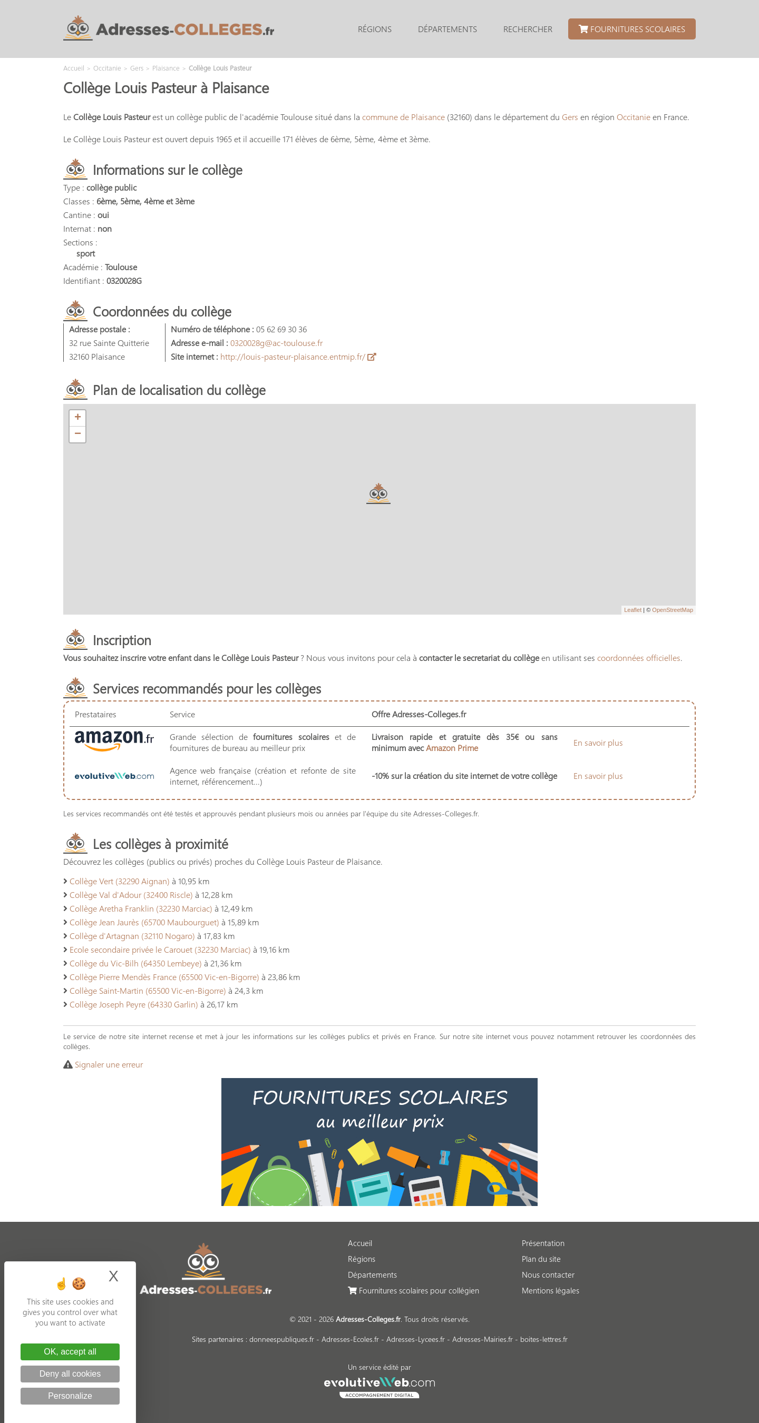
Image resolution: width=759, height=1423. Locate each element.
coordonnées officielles (638, 657)
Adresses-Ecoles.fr (350, 1339)
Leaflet (632, 610)
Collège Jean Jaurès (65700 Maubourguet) (144, 921)
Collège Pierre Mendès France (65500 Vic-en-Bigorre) (164, 976)
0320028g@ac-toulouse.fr (276, 342)
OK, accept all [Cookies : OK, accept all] (70, 1351)
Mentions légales (550, 1290)
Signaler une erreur (109, 1064)
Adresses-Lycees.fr (415, 1339)
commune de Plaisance (403, 116)
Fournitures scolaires (632, 28)
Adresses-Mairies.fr (482, 1339)
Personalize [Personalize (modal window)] (70, 1395)
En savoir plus (598, 742)
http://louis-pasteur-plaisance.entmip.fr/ (298, 356)
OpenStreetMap (672, 610)
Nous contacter (548, 1274)
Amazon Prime (452, 747)
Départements (447, 28)
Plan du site (541, 1258)
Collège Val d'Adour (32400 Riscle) (131, 894)
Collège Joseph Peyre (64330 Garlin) (134, 1004)
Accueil (360, 1243)
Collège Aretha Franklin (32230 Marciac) (141, 908)
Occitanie (633, 116)
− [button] (77, 434)
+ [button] (77, 418)
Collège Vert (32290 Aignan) (120, 880)
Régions (375, 28)
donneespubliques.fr (281, 1339)
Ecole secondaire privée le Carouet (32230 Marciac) (160, 949)
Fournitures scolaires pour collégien (413, 1290)
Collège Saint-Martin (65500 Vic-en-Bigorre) (148, 990)
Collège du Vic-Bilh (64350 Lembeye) (136, 963)
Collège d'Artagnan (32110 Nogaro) (132, 935)
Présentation (543, 1243)
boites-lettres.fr (544, 1339)
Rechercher (527, 28)
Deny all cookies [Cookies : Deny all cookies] (70, 1373)
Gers (570, 116)
